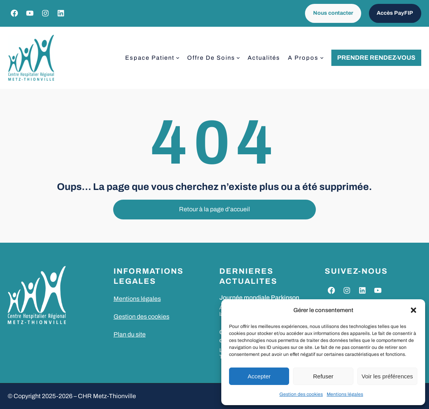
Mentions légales (345, 394)
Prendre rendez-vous (376, 57)
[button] (413, 310)
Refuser (323, 376)
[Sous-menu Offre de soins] (238, 57)
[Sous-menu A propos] (322, 57)
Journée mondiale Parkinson (259, 297)
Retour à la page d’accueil (214, 209)
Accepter (259, 376)
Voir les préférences (387, 376)
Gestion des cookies (301, 394)
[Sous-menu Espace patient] (177, 57)
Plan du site (130, 334)
